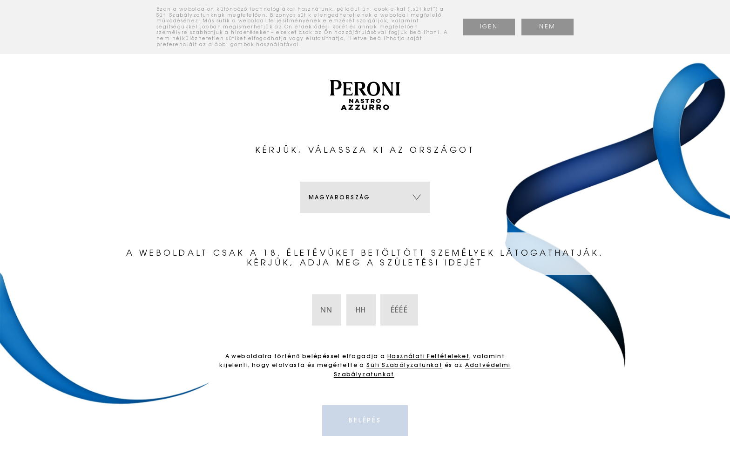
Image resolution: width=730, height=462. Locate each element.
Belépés (365, 420)
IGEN (489, 26)
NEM (547, 26)
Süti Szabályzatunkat (404, 364)
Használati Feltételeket (428, 356)
